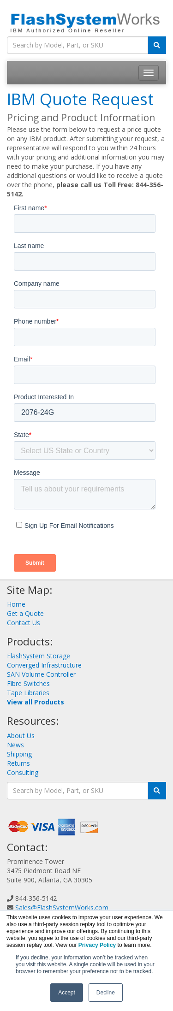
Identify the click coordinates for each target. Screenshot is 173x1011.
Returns (18, 763)
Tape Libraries (28, 692)
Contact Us (23, 622)
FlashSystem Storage (38, 655)
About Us (21, 735)
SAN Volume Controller (41, 674)
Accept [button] (66, 992)
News (15, 744)
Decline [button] (105, 992)
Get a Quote (25, 613)
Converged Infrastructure (44, 665)
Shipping (19, 754)
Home (16, 604)
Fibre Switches (28, 683)
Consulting (22, 772)
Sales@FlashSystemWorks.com (61, 907)
